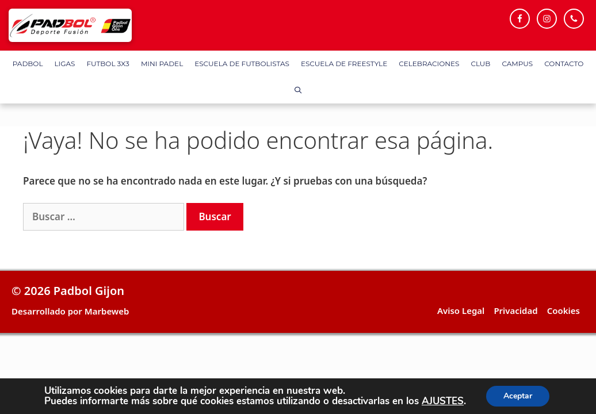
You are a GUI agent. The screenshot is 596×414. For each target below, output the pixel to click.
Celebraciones (429, 63)
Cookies (563, 310)
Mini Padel (162, 63)
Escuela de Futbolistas (241, 63)
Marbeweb (107, 311)
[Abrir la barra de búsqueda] (298, 90)
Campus (517, 63)
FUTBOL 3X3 (107, 63)
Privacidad (515, 310)
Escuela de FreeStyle (344, 63)
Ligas (65, 63)
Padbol (28, 63)
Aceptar (517, 395)
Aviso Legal (460, 310)
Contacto (563, 63)
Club (480, 63)
